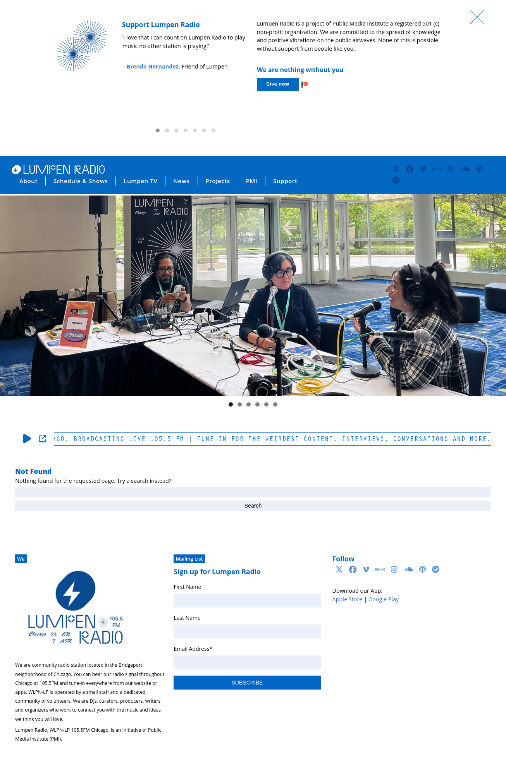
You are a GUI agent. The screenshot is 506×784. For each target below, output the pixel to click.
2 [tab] (240, 404)
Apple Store (347, 599)
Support (285, 181)
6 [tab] (275, 404)
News (181, 181)
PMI (251, 181)
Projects (218, 181)
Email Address (193, 648)
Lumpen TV (140, 181)
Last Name (187, 617)
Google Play (383, 599)
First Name (187, 586)
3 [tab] (248, 404)
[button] (157, 130)
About (28, 181)
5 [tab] (266, 404)
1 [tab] (231, 404)
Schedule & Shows (80, 181)
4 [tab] (257, 404)
